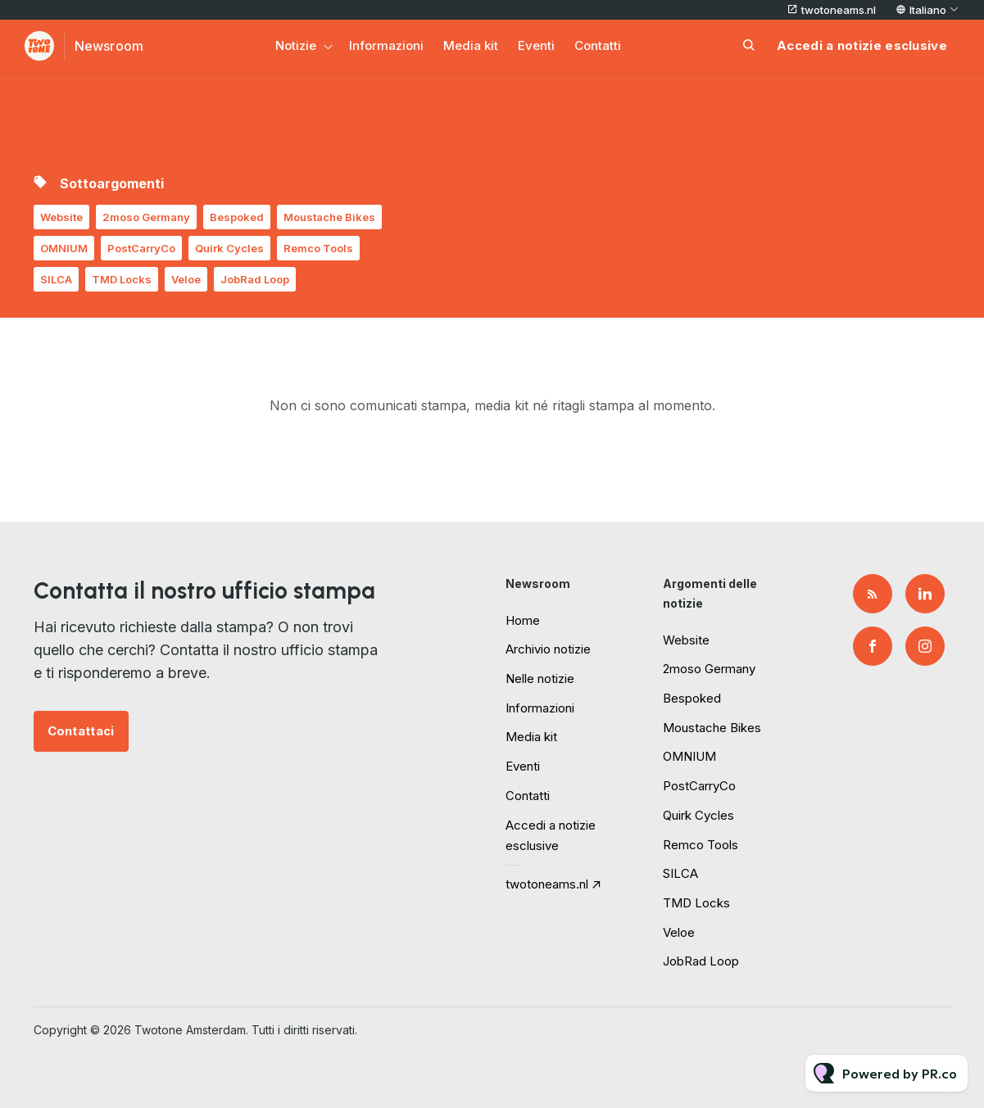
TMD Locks (122, 279)
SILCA (56, 279)
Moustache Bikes (329, 217)
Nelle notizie (540, 678)
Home (523, 620)
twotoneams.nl (838, 9)
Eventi (536, 45)
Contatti (597, 45)
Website (61, 217)
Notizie (295, 45)
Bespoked (237, 217)
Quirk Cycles (229, 248)
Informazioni (386, 45)
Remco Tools (318, 248)
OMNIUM (64, 248)
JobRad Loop (254, 279)
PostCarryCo (141, 248)
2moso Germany (146, 217)
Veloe (186, 279)
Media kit (470, 45)
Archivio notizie (548, 649)
